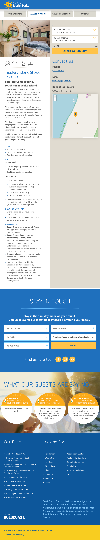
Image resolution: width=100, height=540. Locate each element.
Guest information (61, 14)
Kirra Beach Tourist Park (16, 497)
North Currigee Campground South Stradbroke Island (20, 465)
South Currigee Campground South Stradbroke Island (20, 472)
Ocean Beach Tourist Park (17, 485)
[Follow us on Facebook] (58, 359)
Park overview (15, 14)
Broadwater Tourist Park (16, 477)
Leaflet (85, 137)
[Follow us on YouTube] (72, 359)
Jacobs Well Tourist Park (16, 454)
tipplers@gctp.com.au (61, 81)
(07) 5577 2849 (58, 71)
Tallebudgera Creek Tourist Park (19, 493)
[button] (76, 114)
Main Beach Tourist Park (16, 481)
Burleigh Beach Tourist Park (17, 489)
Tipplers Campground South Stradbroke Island (17, 459)
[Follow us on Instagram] (65, 359)
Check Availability (75, 51)
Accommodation (38, 14)
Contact (85, 14)
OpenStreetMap (90, 137)
